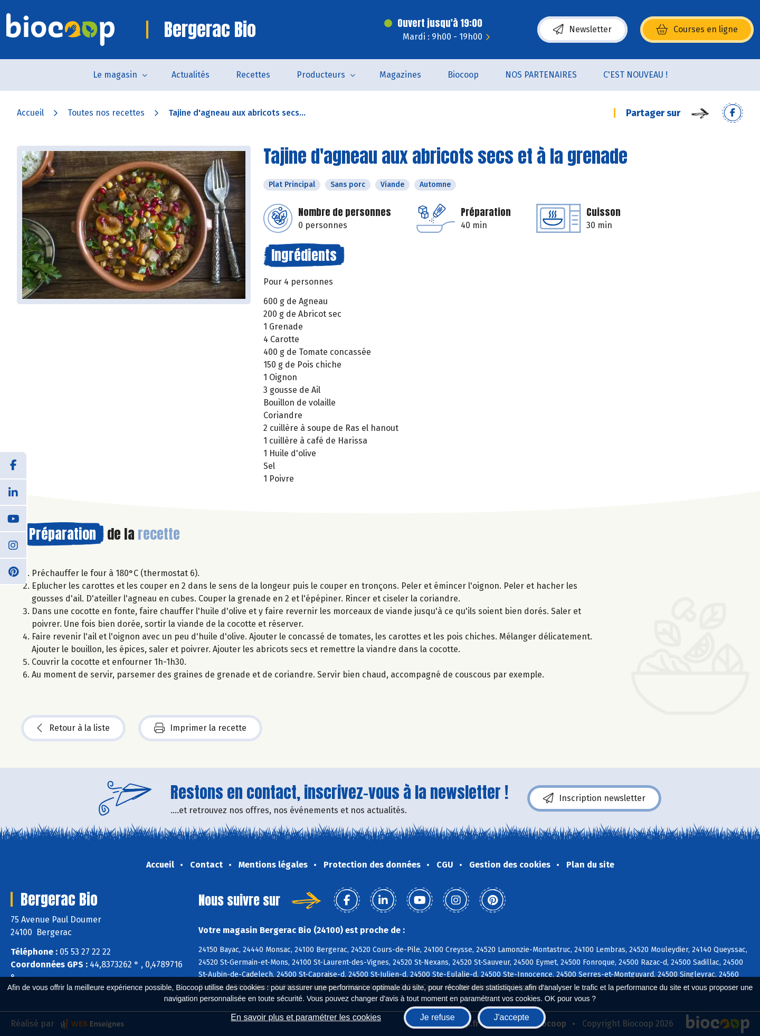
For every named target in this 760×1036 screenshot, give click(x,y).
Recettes (253, 75)
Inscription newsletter (594, 798)
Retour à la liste (73, 728)
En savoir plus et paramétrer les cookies (306, 1017)
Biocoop (463, 75)
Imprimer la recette (200, 728)
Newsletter (582, 29)
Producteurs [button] (321, 75)
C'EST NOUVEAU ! (635, 75)
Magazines (400, 75)
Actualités (191, 75)
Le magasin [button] (115, 75)
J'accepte (511, 1017)
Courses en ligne (697, 29)
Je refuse (437, 1017)
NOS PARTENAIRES (541, 75)
